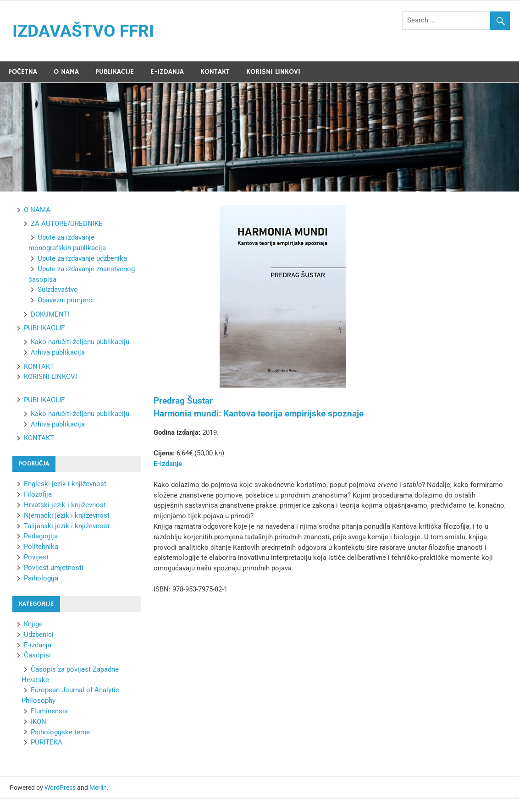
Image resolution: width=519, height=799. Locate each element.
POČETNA (22, 72)
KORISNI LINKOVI (273, 72)
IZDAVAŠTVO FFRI (85, 31)
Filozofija (38, 495)
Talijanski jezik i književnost (67, 526)
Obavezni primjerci (66, 300)
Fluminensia (49, 711)
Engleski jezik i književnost (65, 484)
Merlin (98, 788)
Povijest (36, 557)
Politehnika (41, 547)
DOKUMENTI (50, 315)
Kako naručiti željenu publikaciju (80, 342)
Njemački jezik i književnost (67, 516)
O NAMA (66, 72)
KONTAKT (215, 72)
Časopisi (37, 655)
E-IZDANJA (167, 72)
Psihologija (41, 579)
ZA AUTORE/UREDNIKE (67, 224)
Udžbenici (39, 635)
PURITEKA (46, 743)
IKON (38, 722)
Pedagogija (41, 536)
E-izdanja (37, 645)
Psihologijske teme (60, 732)
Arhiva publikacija (58, 353)
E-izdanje (168, 464)
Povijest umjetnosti (53, 568)
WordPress (60, 788)
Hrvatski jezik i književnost (65, 505)
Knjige (33, 624)
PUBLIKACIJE (114, 72)
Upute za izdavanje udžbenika (82, 259)
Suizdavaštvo (58, 290)
